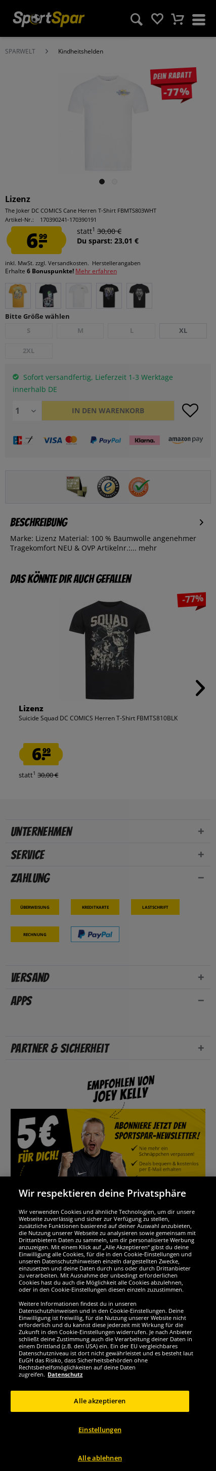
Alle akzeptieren (99, 1414)
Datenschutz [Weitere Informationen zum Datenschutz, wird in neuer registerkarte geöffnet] (65, 1388)
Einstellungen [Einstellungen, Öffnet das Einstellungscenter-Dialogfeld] (99, 1442)
